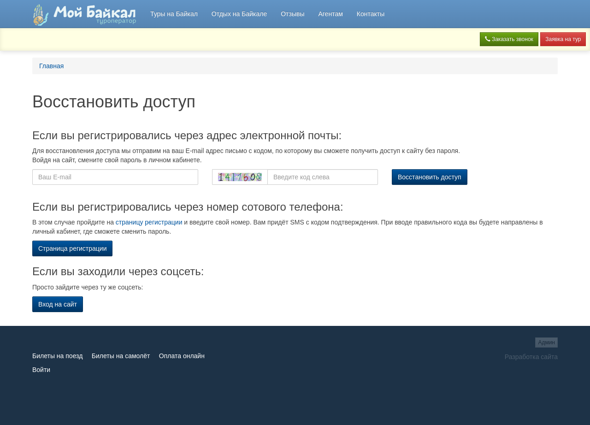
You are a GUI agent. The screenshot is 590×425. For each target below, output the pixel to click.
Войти (41, 369)
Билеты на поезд (57, 356)
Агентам (330, 14)
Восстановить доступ (429, 177)
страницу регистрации (149, 222)
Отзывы (292, 14)
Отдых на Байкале (239, 14)
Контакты (370, 14)
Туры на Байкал (174, 14)
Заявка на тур (563, 39)
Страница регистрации (72, 248)
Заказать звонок (509, 39)
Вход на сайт (57, 304)
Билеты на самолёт (121, 356)
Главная (51, 66)
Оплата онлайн (182, 356)
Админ (546, 342)
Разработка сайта (531, 356)
